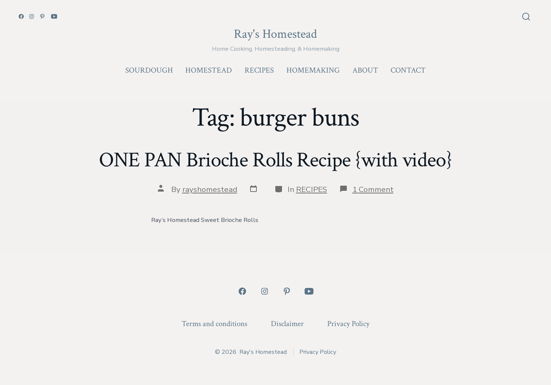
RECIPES (259, 70)
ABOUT (365, 70)
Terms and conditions (214, 324)
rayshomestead (209, 189)
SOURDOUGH (149, 70)
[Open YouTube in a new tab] (54, 16)
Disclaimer (287, 324)
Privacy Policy (348, 324)
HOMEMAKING (313, 70)
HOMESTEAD (208, 70)
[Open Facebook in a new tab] (21, 16)
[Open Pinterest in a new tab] (42, 16)
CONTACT (408, 70)
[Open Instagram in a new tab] (31, 16)
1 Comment (373, 189)
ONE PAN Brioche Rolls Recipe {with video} (275, 160)
